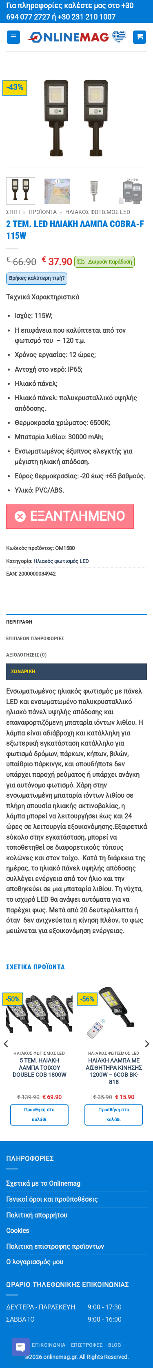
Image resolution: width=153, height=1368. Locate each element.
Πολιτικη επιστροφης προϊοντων (55, 1246)
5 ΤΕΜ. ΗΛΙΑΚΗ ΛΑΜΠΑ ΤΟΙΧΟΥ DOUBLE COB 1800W (39, 1067)
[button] (13, 37)
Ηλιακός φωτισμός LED (97, 212)
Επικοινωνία (48, 1345)
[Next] (146, 1060)
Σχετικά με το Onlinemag (43, 1183)
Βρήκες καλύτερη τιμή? (36, 278)
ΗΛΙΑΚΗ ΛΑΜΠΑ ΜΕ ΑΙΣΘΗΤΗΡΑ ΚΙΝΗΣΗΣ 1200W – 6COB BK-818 (114, 1071)
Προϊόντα (43, 212)
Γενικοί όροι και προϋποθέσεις (52, 1199)
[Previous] (6, 1060)
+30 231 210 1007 (86, 17)
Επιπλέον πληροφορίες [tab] (35, 638)
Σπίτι (13, 212)
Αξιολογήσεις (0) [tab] (26, 655)
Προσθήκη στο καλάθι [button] (39, 1114)
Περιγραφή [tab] (19, 622)
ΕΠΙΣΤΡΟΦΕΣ (87, 1345)
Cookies (17, 1231)
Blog (114, 1345)
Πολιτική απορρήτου (36, 1215)
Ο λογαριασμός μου (34, 1262)
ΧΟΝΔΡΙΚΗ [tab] (23, 671)
